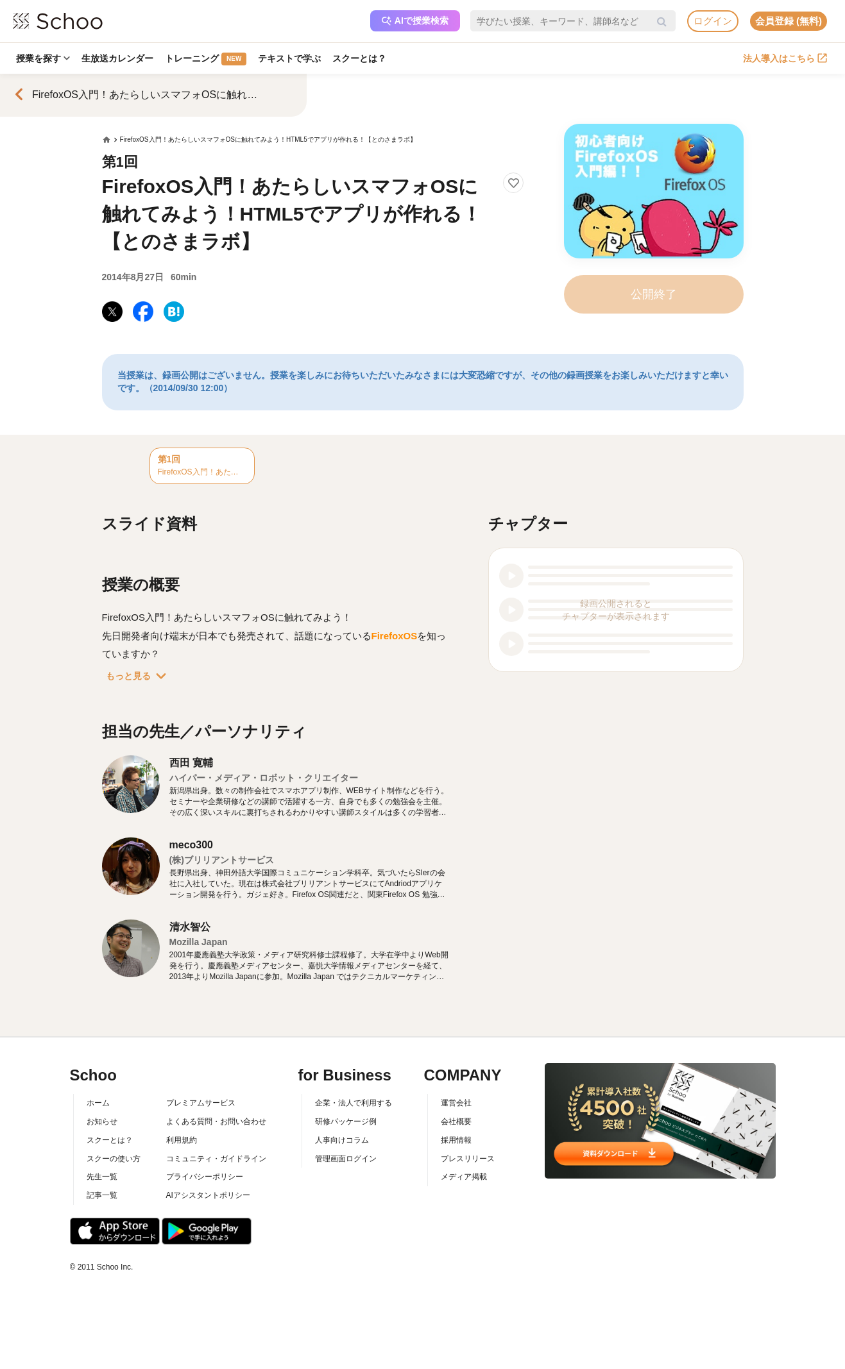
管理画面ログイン (346, 1158)
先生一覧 (102, 1176)
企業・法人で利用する (353, 1102)
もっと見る (138, 676)
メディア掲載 (464, 1176)
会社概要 (456, 1121)
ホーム (98, 1102)
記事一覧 (102, 1195)
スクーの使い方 (114, 1158)
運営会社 (456, 1102)
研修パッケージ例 (346, 1121)
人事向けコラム (342, 1140)
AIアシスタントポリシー (208, 1195)
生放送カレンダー (117, 58)
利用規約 (181, 1140)
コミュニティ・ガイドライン (216, 1158)
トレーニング (205, 59)
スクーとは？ (359, 58)
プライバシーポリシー (204, 1176)
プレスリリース (468, 1158)
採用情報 (456, 1140)
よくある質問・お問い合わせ (216, 1121)
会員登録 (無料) (788, 20)
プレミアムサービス (200, 1102)
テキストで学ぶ (289, 58)
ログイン (713, 20)
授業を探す (43, 58)
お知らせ (102, 1121)
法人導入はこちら (785, 58)
